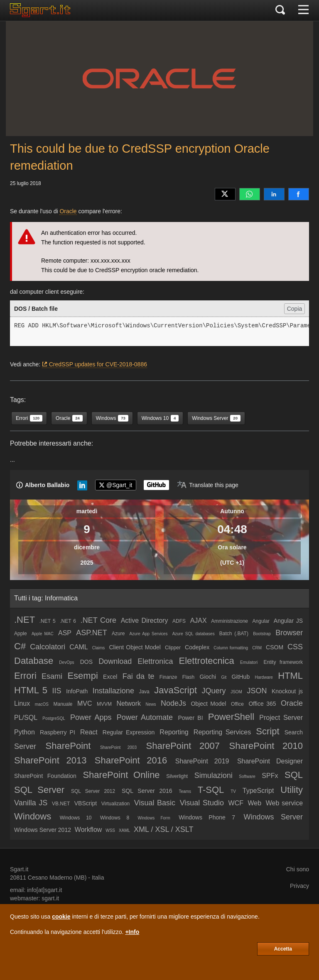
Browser (289, 633)
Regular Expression (129, 732)
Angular (261, 621)
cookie (61, 916)
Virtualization (115, 804)
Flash (188, 677)
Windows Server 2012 (42, 829)
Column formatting (230, 648)
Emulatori (249, 662)
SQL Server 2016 (147, 790)
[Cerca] (280, 10)
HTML (290, 675)
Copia (294, 308)
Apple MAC (43, 633)
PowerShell (231, 717)
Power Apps (90, 717)
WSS (110, 830)
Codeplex (197, 647)
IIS (56, 691)
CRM (257, 648)
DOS (86, 661)
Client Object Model (134, 647)
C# (20, 646)
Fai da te (139, 676)
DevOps (66, 662)
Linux (22, 703)
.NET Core (98, 620)
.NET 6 (68, 621)
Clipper (173, 648)
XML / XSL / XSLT (163, 829)
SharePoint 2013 (50, 760)
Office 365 (262, 703)
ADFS (179, 621)
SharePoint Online (121, 775)
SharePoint (68, 746)
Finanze (168, 677)
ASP (64, 632)
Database (33, 661)
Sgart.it (19, 869)
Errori (25, 675)
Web (255, 803)
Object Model (208, 703)
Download (115, 661)
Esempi (82, 675)
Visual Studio (202, 803)
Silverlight (177, 776)
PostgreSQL (53, 718)
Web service (284, 803)
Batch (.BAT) (233, 633)
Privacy (299, 885)
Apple (20, 633)
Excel (110, 676)
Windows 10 (76, 818)
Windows (32, 816)
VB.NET (61, 804)
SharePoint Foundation (45, 776)
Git (224, 677)
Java (144, 692)
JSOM (236, 692)
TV (233, 791)
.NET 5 (47, 621)
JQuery (214, 691)
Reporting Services (222, 732)
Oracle (67, 211)
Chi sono (297, 869)
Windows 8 (114, 818)
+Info (132, 932)
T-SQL (211, 790)
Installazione (113, 691)
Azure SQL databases (193, 633)
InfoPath (77, 691)
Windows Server (273, 817)
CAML (78, 647)
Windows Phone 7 (207, 817)
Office (237, 704)
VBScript (85, 803)
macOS (42, 704)
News (151, 704)
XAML (124, 830)
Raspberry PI (57, 732)
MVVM (104, 704)
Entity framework (283, 662)
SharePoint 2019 (202, 761)
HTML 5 (30, 690)
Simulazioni (213, 775)
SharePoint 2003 (118, 747)
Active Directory (144, 620)
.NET (24, 619)
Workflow (88, 829)
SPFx (270, 775)
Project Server (281, 717)
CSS (295, 647)
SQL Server (39, 790)
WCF (235, 803)
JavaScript (175, 690)
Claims (98, 648)
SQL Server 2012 (93, 791)
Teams (185, 791)
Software (247, 776)
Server (25, 746)
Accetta (283, 949)
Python (24, 732)
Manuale (62, 704)
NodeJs (173, 703)
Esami (52, 676)
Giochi (208, 676)
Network (128, 703)
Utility (291, 790)
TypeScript (258, 790)
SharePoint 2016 (131, 760)
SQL (294, 775)
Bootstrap (262, 633)
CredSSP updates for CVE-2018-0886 (98, 364)
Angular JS (288, 620)
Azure (118, 633)
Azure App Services (149, 633)
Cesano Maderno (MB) (57, 877)
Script (267, 731)
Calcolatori (47, 647)
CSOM (274, 647)
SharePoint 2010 (266, 746)
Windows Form (154, 818)
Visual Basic (154, 803)
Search (294, 732)
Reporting (174, 732)
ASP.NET (91, 633)
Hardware (263, 677)
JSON (257, 691)
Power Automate (145, 717)
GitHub (241, 676)
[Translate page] (207, 485)
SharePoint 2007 (183, 746)
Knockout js (287, 691)
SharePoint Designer (270, 761)
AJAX (198, 620)
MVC (84, 703)
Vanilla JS (30, 803)
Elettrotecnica (206, 661)
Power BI (190, 717)
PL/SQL (25, 717)
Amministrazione (229, 621)
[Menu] (303, 10)
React (89, 732)
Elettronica (155, 661)
